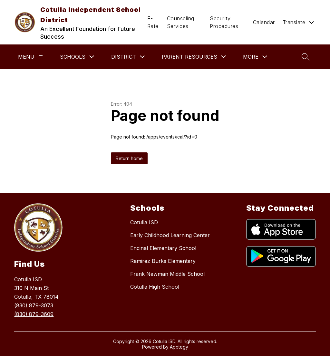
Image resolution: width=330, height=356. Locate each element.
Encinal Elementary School (163, 248)
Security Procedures (224, 22)
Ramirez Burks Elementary (163, 261)
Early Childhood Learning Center (170, 235)
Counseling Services (180, 22)
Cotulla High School (154, 287)
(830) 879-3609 (33, 314)
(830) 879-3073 (33, 305)
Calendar (264, 22)
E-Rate (153, 22)
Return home (129, 158)
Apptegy (179, 347)
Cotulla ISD (144, 222)
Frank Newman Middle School (167, 274)
